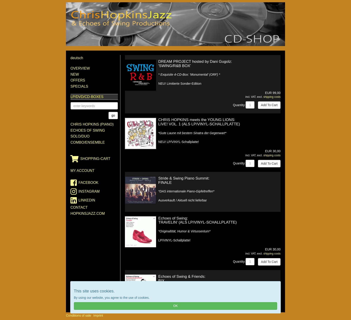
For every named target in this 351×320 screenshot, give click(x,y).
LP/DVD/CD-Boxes (86, 97)
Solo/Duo (79, 136)
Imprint (98, 315)
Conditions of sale (78, 315)
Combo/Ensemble (87, 142)
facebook (84, 182)
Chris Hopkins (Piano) (92, 124)
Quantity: (239, 105)
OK (175, 306)
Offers (77, 80)
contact (79, 207)
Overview (80, 68)
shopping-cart (90, 158)
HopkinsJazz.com (87, 213)
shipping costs (272, 96)
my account (82, 171)
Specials (79, 86)
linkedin (82, 200)
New (74, 74)
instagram (85, 191)
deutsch (76, 58)
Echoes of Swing (87, 130)
